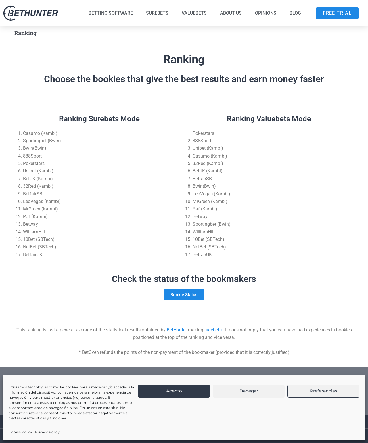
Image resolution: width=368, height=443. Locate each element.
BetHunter (177, 330)
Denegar (248, 391)
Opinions (265, 13)
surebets (213, 330)
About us (231, 13)
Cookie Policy (20, 432)
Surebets (157, 13)
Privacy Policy (47, 432)
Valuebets (194, 13)
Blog (295, 13)
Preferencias (323, 391)
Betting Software (111, 13)
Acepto (174, 391)
